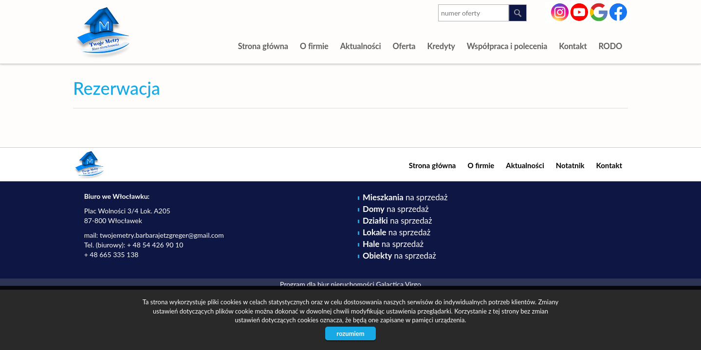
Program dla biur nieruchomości (328, 284)
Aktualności (360, 46)
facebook (618, 11)
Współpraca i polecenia (507, 46)
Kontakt (573, 46)
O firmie (314, 46)
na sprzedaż (405, 197)
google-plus (599, 13)
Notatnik (570, 165)
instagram (560, 11)
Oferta (403, 46)
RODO (610, 46)
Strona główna (263, 46)
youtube (580, 11)
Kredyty (441, 46)
